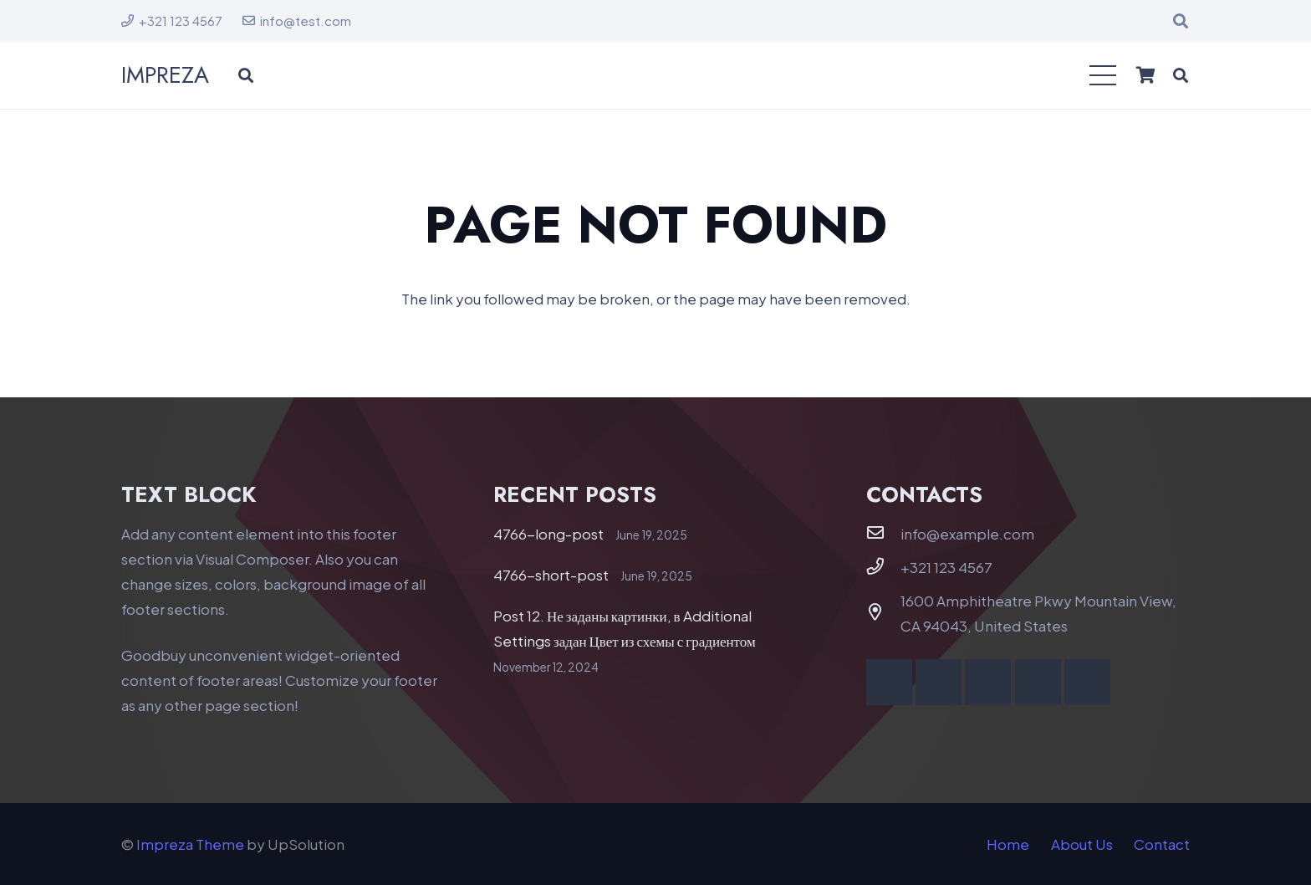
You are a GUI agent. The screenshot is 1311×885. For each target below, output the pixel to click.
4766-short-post (551, 574)
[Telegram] (1087, 682)
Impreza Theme (190, 844)
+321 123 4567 (946, 567)
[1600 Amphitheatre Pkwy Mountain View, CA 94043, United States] (883, 612)
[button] (1180, 21)
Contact (1162, 844)
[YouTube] (939, 682)
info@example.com (967, 533)
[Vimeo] (988, 682)
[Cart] (1145, 75)
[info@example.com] (883, 532)
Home (1008, 844)
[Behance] (1038, 682)
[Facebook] (889, 682)
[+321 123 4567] (883, 566)
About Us (1082, 844)
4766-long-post (548, 533)
